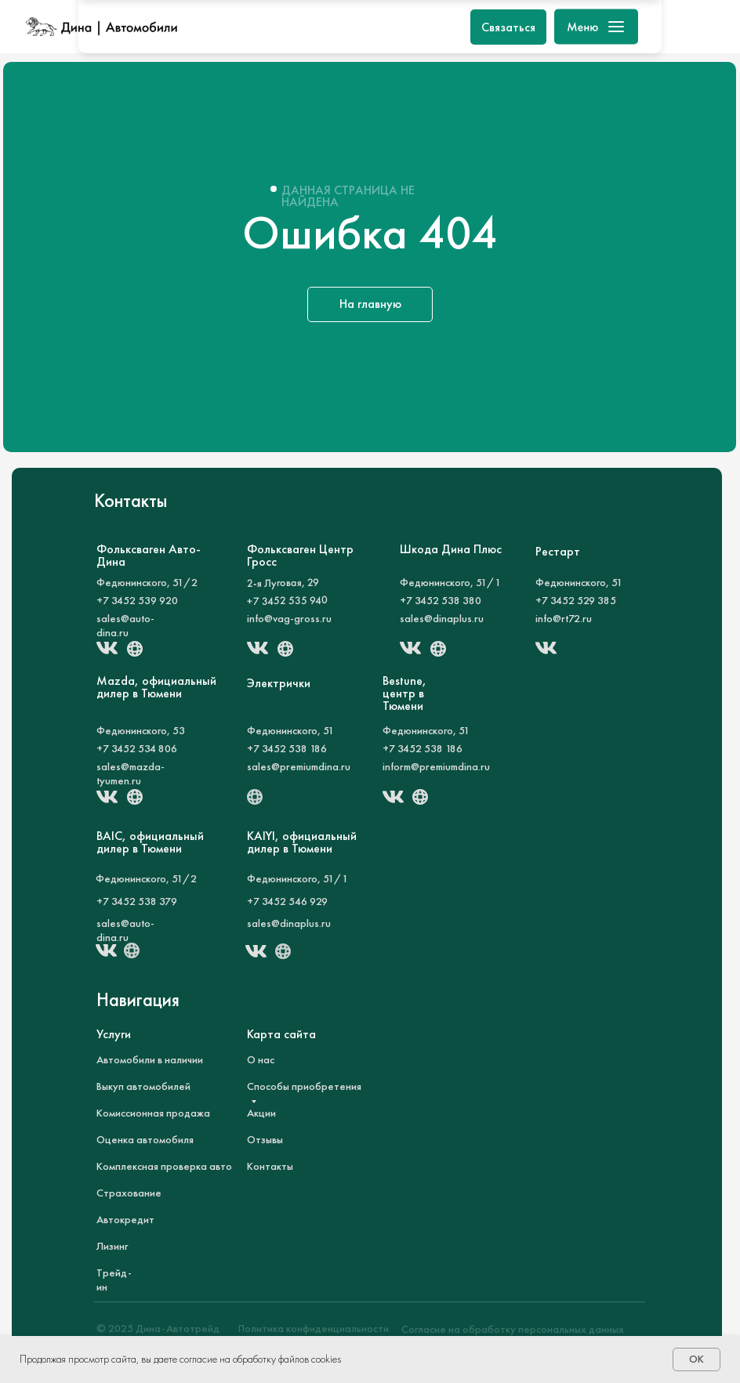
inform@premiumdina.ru (436, 766)
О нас (260, 1059)
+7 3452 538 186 (287, 748)
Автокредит (125, 1219)
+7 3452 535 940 (287, 600)
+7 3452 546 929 (287, 901)
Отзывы (265, 1139)
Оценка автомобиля (145, 1139)
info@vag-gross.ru (289, 618)
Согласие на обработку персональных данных (512, 1329)
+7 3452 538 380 (440, 600)
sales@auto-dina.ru (125, 625)
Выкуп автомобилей (143, 1086)
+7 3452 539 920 (137, 600)
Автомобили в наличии (149, 1059)
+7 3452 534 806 (136, 748)
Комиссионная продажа (153, 1113)
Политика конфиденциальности (313, 1328)
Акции (261, 1113)
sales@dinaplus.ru (442, 618)
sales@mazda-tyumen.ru (130, 773)
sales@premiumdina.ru (298, 766)
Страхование (128, 1193)
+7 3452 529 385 (575, 600)
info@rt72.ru (563, 618)
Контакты (270, 1166)
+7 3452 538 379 (136, 901)
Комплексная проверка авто (164, 1166)
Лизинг (112, 1246)
